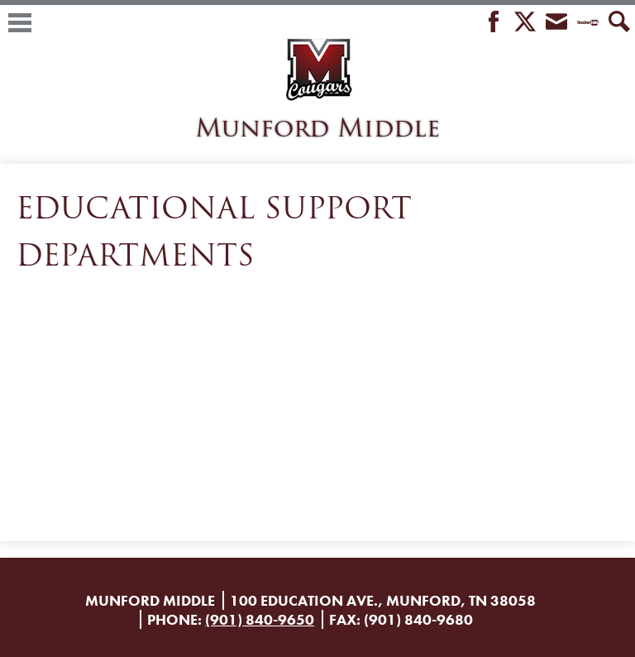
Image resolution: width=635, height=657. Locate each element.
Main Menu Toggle (19, 22)
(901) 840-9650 (259, 619)
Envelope (556, 23)
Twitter (525, 23)
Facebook (493, 23)
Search (619, 23)
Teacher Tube (588, 23)
